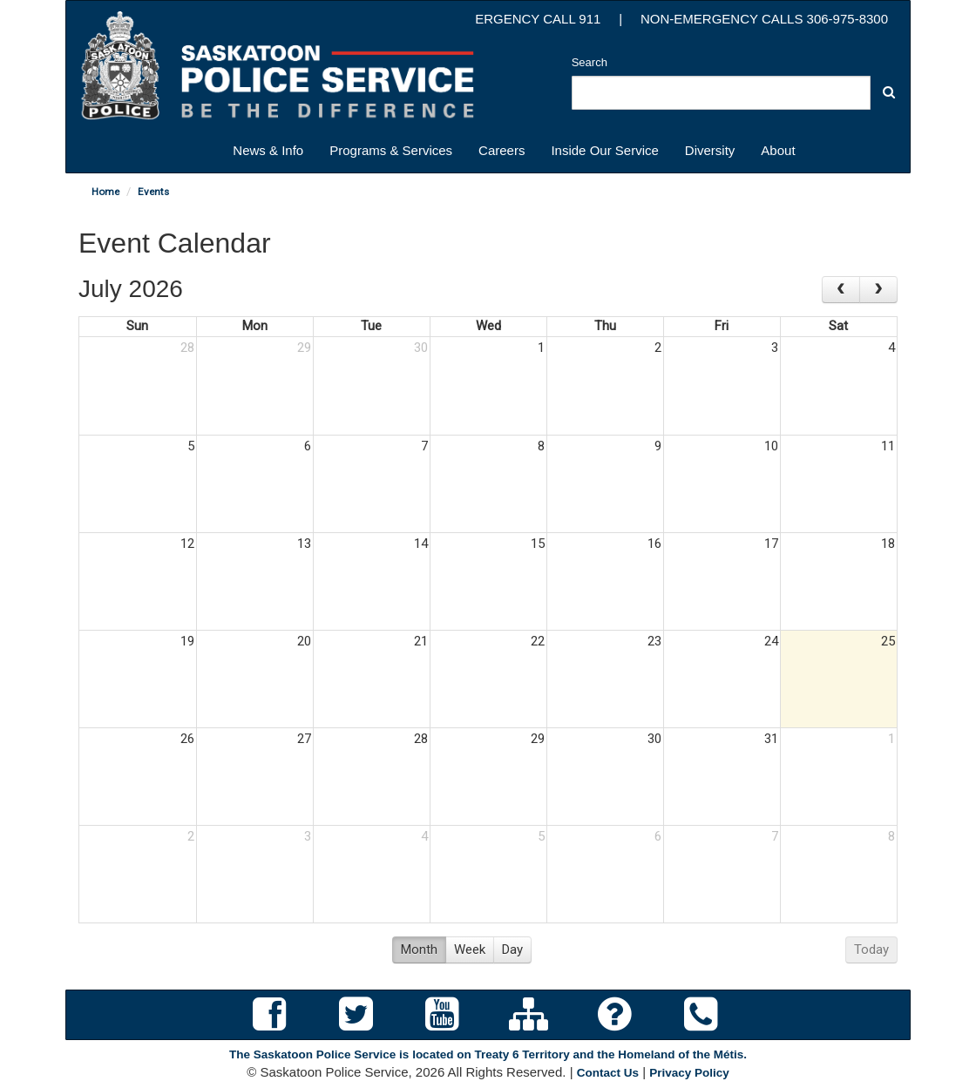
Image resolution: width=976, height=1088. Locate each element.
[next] (878, 290)
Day (512, 949)
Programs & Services (390, 150)
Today (871, 949)
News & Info (268, 150)
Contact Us (608, 1072)
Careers (501, 150)
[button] (888, 92)
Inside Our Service (604, 150)
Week (469, 949)
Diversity (710, 150)
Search (589, 62)
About (778, 150)
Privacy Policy (689, 1072)
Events (153, 192)
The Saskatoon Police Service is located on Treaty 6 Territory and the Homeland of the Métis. (488, 1054)
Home (105, 192)
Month (419, 949)
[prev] (841, 290)
